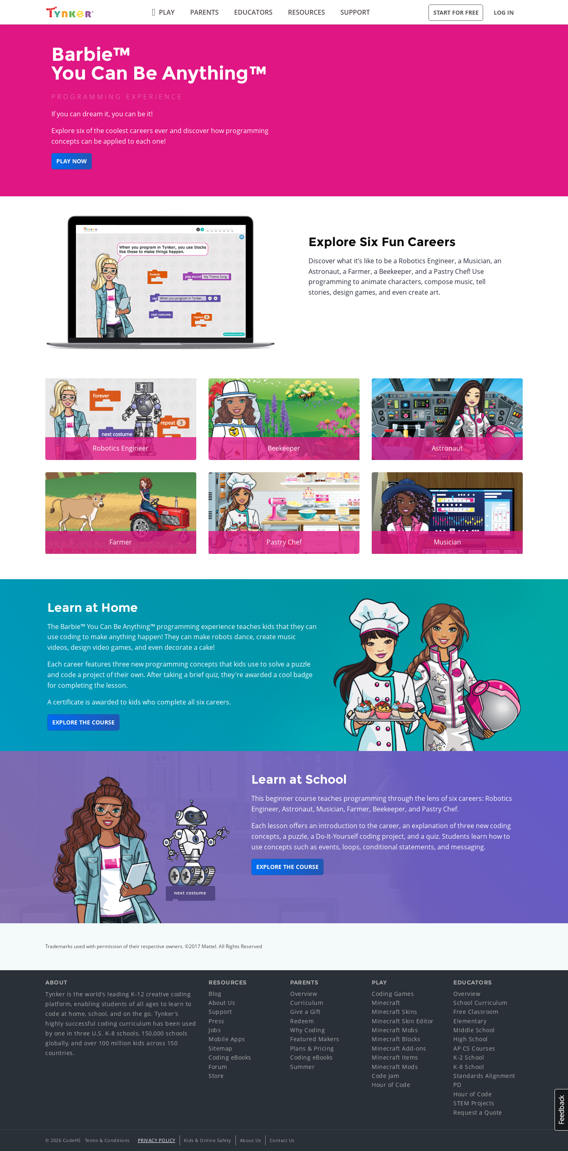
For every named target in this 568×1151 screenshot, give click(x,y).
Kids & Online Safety (207, 1140)
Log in (504, 12)
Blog (215, 994)
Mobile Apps (227, 1039)
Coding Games (393, 994)
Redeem (302, 1021)
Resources (306, 12)
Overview (303, 994)
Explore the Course (83, 722)
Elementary (469, 1021)
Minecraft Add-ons (399, 1048)
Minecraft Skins (394, 1011)
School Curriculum (480, 1003)
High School (470, 1039)
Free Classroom (475, 1011)
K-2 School (468, 1057)
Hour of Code (391, 1085)
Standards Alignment (484, 1076)
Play (163, 12)
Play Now (71, 161)
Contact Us (282, 1140)
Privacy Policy (156, 1140)
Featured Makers (314, 1039)
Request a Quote (477, 1112)
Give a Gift (305, 1011)
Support (355, 12)
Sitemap (221, 1048)
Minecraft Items (395, 1057)
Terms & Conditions (107, 1140)
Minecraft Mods (395, 1067)
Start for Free (456, 12)
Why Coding (307, 1030)
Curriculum (306, 1003)
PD (457, 1085)
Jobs (215, 1030)
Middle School (474, 1030)
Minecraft (386, 1003)
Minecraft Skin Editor (403, 1021)
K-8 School (468, 1067)
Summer (302, 1067)
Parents (204, 12)
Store (216, 1076)
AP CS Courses (474, 1048)
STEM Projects (474, 1103)
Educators (253, 12)
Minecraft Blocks (396, 1039)
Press (216, 1021)
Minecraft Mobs (395, 1030)
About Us (222, 1003)
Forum (218, 1067)
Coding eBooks (230, 1057)
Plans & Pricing (312, 1048)
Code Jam (385, 1076)
